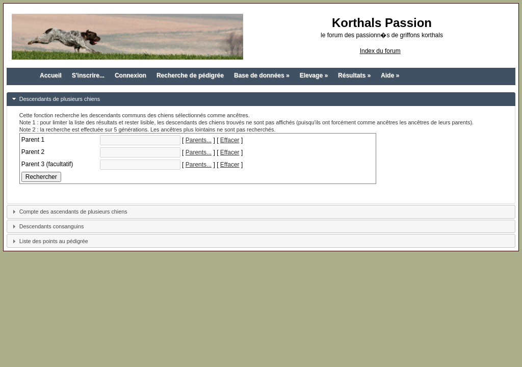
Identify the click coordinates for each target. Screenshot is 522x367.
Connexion (130, 75)
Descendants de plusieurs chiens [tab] (55, 98)
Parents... (199, 139)
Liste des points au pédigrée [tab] (49, 240)
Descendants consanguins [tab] (47, 225)
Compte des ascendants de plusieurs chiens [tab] (68, 210)
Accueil (51, 75)
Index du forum (380, 51)
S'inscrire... (88, 75)
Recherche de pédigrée (190, 75)
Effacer (230, 139)
